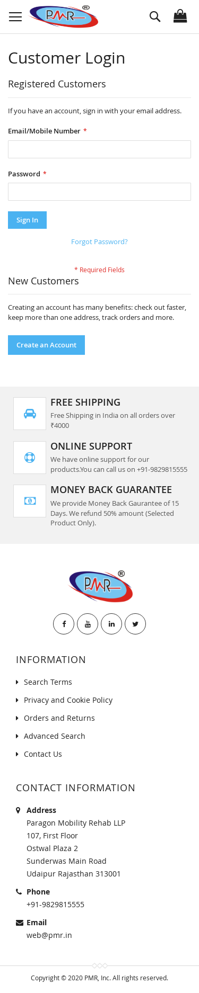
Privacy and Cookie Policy (68, 700)
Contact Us (43, 754)
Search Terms (48, 682)
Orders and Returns (59, 718)
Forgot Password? (99, 241)
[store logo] (62, 16)
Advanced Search (54, 736)
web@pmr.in (49, 935)
